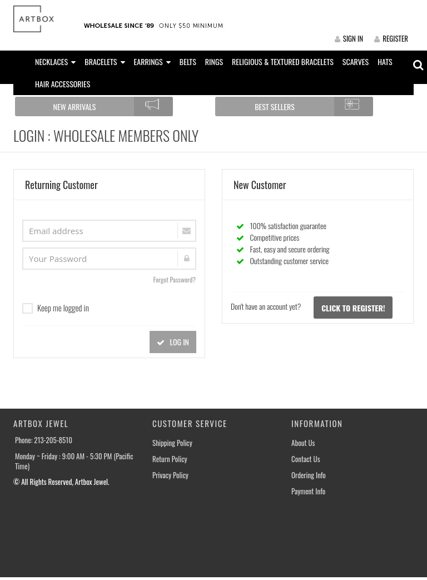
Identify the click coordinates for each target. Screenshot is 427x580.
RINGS (214, 61)
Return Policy (169, 459)
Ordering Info (308, 475)
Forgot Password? (174, 279)
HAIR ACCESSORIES (62, 84)
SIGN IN (349, 38)
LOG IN (173, 342)
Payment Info (308, 491)
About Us (303, 443)
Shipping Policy (172, 443)
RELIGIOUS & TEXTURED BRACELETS (283, 61)
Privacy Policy (170, 475)
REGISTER (391, 38)
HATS (385, 61)
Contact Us (305, 459)
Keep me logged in (55, 307)
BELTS (188, 61)
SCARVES (355, 61)
